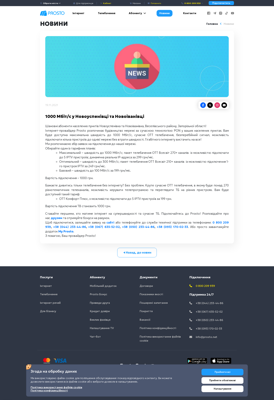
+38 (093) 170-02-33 (172, 227)
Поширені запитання (154, 302)
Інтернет (78, 13)
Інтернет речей (50, 302)
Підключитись (221, 3)
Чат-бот (95, 336)
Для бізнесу (48, 311)
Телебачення (106, 13)
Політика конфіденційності (158, 328)
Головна (212, 23)
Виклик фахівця (100, 319)
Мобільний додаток (103, 286)
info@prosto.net (203, 337)
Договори (146, 286)
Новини (164, 13)
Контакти (189, 13)
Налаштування (222, 388)
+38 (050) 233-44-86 (138, 227)
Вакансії (145, 319)
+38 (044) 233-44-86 (69, 227)
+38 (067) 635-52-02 (104, 227)
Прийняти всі (222, 372)
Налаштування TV (102, 328)
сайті (110, 222)
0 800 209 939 (192, 3)
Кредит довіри (100, 311)
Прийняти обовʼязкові (222, 380)
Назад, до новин (137, 252)
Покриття (146, 311)
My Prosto (65, 231)
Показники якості (151, 294)
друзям (56, 218)
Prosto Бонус (98, 294)
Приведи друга (100, 302)
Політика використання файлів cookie (160, 338)
